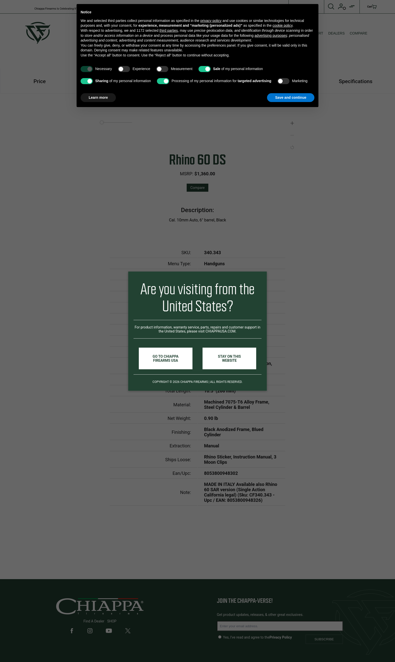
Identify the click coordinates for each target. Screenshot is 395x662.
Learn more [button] (98, 97)
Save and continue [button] (290, 97)
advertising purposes (270, 36)
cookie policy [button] (282, 25)
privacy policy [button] (210, 21)
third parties (168, 30)
